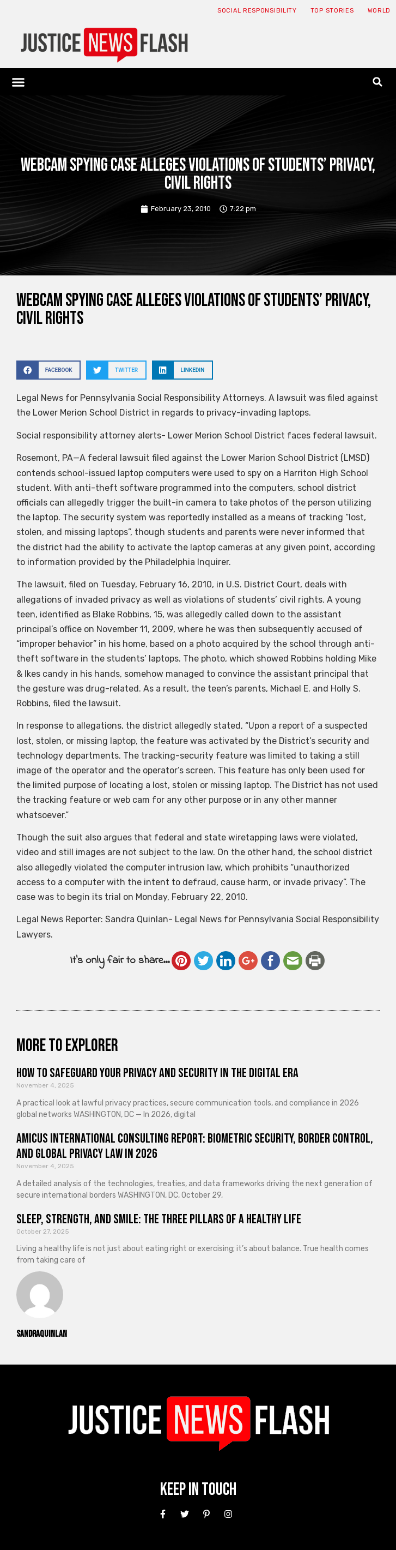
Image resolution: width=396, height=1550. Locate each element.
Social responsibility (257, 10)
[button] (18, 81)
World (379, 10)
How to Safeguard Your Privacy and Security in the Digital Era (157, 1073)
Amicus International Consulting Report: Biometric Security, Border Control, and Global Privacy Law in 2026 (194, 1146)
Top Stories (332, 10)
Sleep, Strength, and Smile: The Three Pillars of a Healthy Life (158, 1219)
